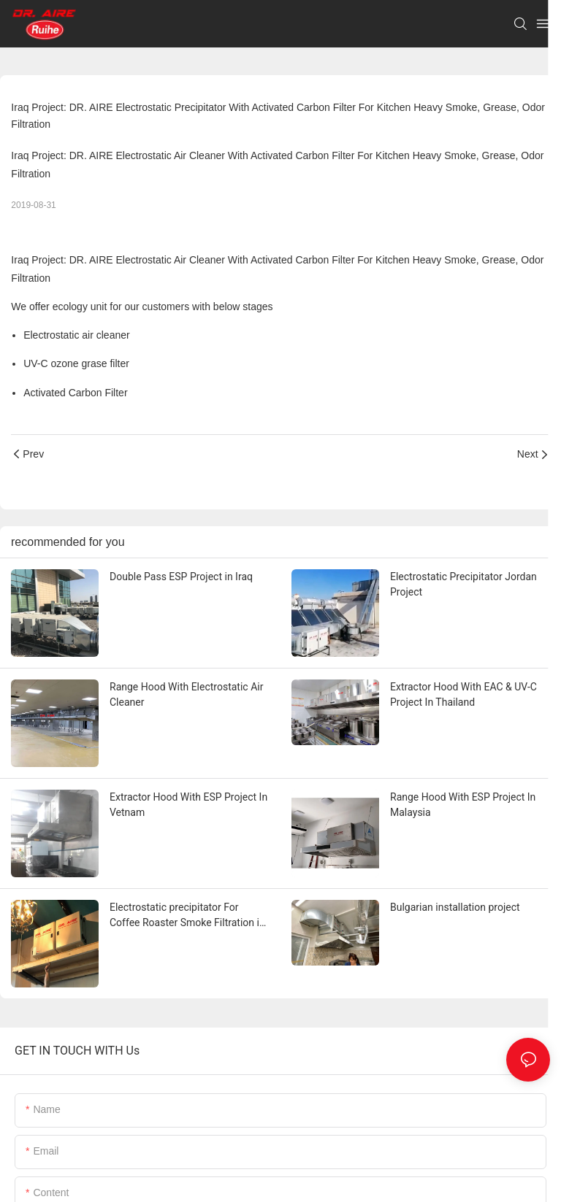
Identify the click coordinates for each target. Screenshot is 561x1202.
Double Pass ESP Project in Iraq (181, 576)
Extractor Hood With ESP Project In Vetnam (188, 804)
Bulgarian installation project (455, 907)
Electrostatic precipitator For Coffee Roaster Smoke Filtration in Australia (187, 916)
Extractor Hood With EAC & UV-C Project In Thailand (463, 694)
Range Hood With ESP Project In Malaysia (462, 804)
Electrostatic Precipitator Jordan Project (463, 584)
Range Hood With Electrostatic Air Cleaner (186, 694)
